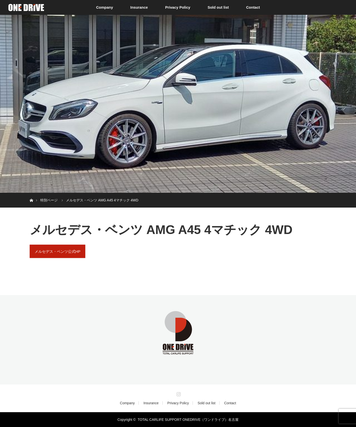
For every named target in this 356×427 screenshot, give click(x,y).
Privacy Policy (177, 7)
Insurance (139, 7)
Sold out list (218, 7)
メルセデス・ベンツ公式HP (58, 251)
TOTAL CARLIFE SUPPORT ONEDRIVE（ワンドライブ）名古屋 (188, 420)
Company (104, 7)
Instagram (178, 393)
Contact (253, 7)
